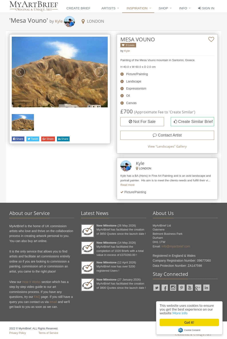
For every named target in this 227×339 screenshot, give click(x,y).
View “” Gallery (167, 146)
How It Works (31, 282)
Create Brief (78, 8)
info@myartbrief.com (175, 246)
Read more (127, 185)
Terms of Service (48, 333)
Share (18, 138)
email (53, 302)
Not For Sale (142, 121)
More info (180, 313)
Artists (108, 8)
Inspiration (137, 8)
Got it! (189, 322)
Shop (163, 8)
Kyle (59, 21)
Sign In (206, 8)
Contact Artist (167, 135)
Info (183, 8)
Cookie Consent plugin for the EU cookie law (189, 330)
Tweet (33, 138)
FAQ (37, 297)
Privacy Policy (17, 333)
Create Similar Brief (193, 121)
